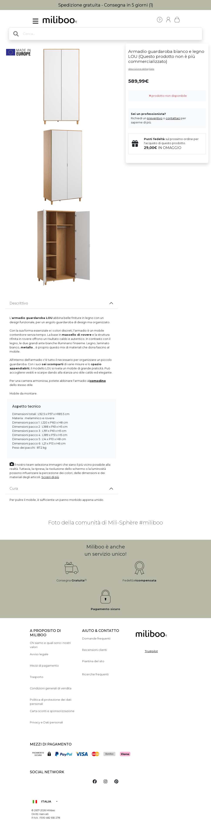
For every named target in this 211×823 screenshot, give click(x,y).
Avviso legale (39, 654)
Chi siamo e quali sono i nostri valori (50, 645)
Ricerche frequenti (95, 674)
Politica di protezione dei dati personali (50, 701)
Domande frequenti (96, 638)
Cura (14, 488)
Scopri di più (50, 477)
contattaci (173, 118)
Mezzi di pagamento (44, 665)
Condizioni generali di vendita (50, 688)
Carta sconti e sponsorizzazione (52, 711)
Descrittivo (19, 303)
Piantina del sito (93, 661)
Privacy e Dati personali (46, 722)
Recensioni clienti (94, 650)
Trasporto (36, 677)
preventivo (154, 118)
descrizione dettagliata (141, 68)
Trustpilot (151, 651)
